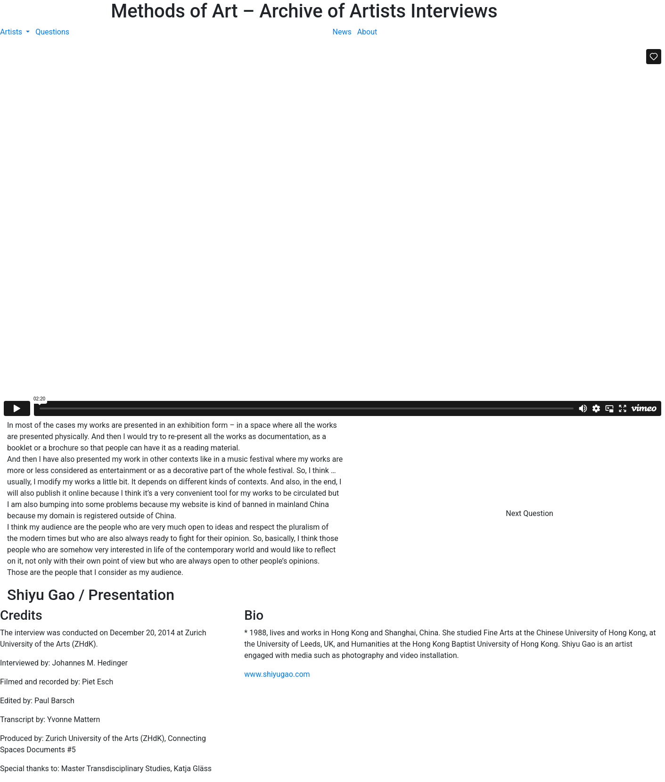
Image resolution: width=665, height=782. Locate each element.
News (342, 31)
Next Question (530, 513)
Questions (52, 31)
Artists (12, 31)
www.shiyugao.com (277, 674)
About (367, 31)
